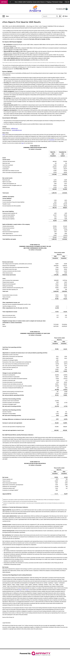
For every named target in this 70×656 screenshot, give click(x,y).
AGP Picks (4, 2)
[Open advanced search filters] (59, 16)
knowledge (51, 139)
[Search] (49, 16)
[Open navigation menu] (5, 16)
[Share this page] (65, 16)
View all (67, 2)
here (23, 143)
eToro (3, 134)
